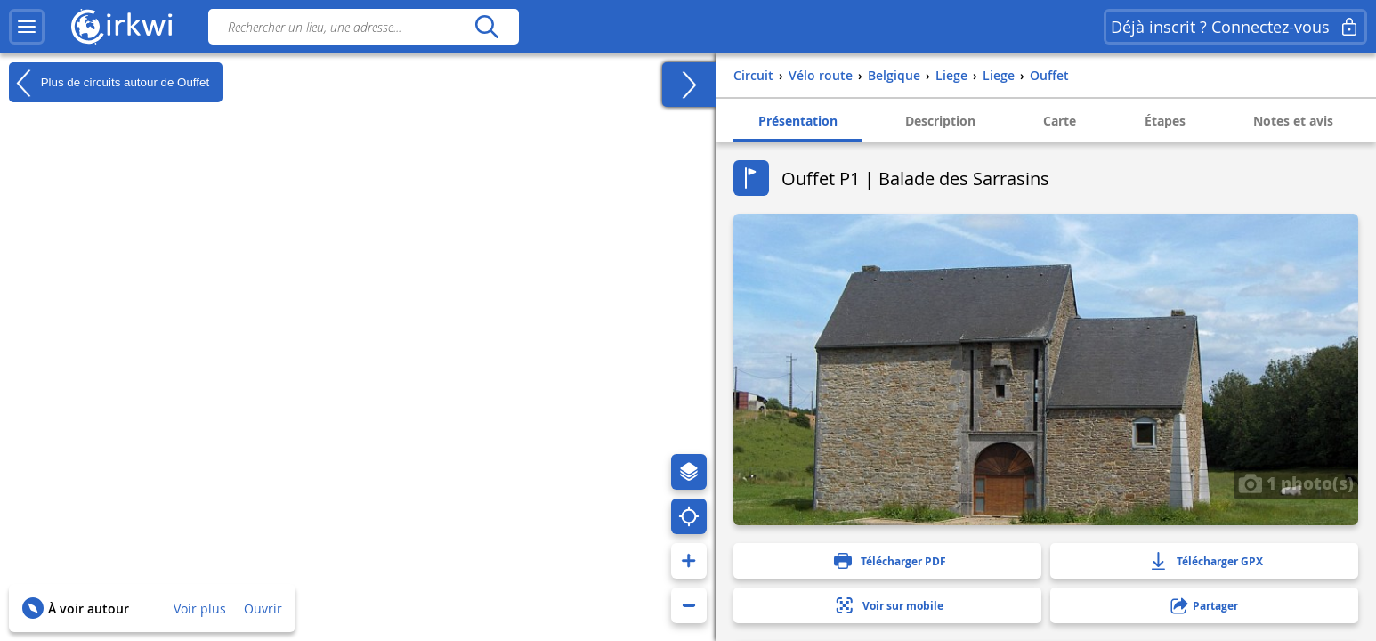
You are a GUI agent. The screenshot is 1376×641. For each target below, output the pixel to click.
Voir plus (200, 608)
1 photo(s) (1296, 482)
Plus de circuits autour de (109, 83)
